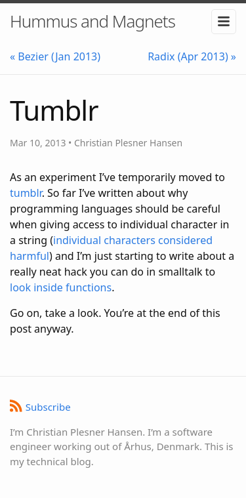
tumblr (26, 193)
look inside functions (61, 287)
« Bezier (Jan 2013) (55, 56)
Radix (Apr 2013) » (192, 56)
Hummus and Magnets (92, 21)
